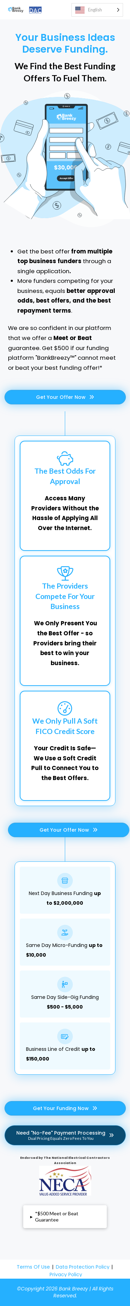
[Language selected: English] (97, 10)
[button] (65, 1216)
